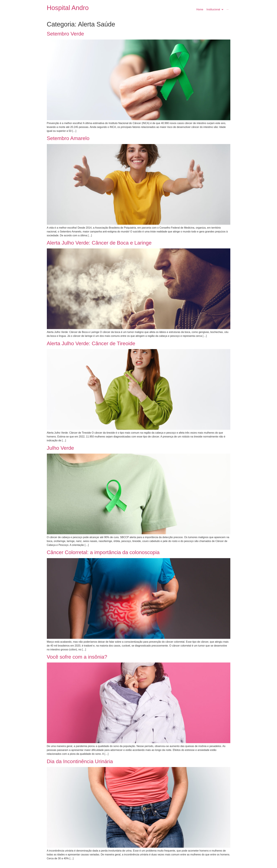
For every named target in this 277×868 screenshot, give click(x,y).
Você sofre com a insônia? (77, 657)
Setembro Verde (65, 34)
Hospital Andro (68, 7)
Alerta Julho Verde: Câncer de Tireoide (91, 343)
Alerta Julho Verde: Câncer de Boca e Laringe (99, 243)
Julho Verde (60, 448)
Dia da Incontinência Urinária (80, 761)
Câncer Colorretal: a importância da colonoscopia (103, 552)
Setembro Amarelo (68, 138)
